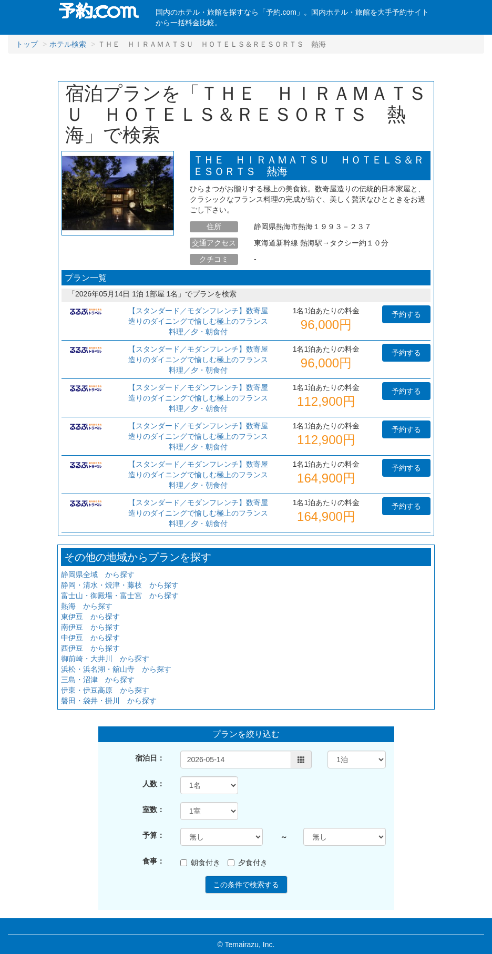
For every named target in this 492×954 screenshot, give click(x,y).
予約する (406, 314)
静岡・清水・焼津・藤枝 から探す (120, 585)
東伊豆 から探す (90, 616)
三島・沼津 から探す (98, 679)
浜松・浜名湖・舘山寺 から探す (116, 669)
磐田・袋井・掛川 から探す (109, 700)
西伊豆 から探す (90, 648)
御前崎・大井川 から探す (105, 658)
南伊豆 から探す (90, 627)
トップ (27, 44)
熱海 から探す (86, 606)
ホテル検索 (67, 44)
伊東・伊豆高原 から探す (105, 690)
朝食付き (200, 862)
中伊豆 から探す (90, 637)
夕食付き (248, 862)
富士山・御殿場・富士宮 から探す (120, 595)
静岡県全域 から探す (98, 574)
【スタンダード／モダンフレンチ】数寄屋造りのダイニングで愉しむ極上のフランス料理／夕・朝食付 (198, 321)
